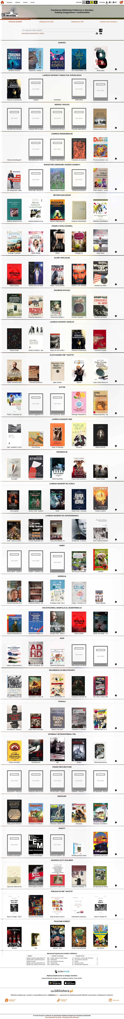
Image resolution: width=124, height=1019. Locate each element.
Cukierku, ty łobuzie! (55, 964)
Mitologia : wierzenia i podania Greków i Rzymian (37, 958)
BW (88, 2)
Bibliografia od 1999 (77, 22)
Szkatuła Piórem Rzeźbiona (108, 22)
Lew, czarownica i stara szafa (57, 961)
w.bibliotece (52, 995)
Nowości (9, 2)
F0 (107, 2)
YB (92, 2)
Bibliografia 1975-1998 (46, 22)
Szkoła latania (54, 959)
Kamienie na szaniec (31, 961)
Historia (17, 2)
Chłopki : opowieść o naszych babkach (59, 958)
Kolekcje (41, 33)
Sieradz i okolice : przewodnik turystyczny (36, 959)
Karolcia (76, 961)
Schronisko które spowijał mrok (81, 964)
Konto (32, 2)
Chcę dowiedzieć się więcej (53, 1017)
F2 (114, 2)
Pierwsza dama (54, 963)
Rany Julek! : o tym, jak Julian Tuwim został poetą (85, 958)
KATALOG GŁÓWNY (15, 22)
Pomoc (25, 2)
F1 (110, 2)
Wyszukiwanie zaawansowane (30, 33)
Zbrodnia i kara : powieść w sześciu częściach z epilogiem (39, 964)
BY (96, 2)
